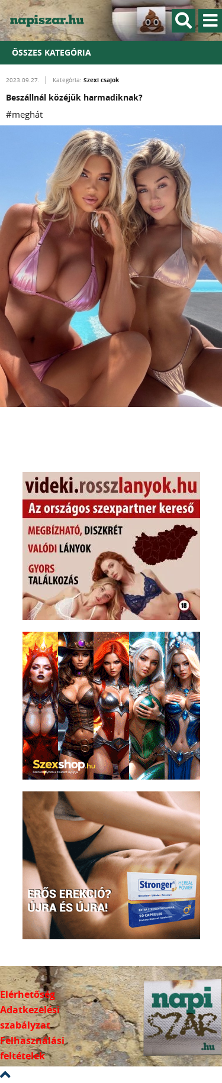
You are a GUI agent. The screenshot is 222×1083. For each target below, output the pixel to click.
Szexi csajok (101, 80)
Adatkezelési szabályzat (30, 1017)
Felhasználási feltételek (32, 1048)
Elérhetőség (27, 994)
